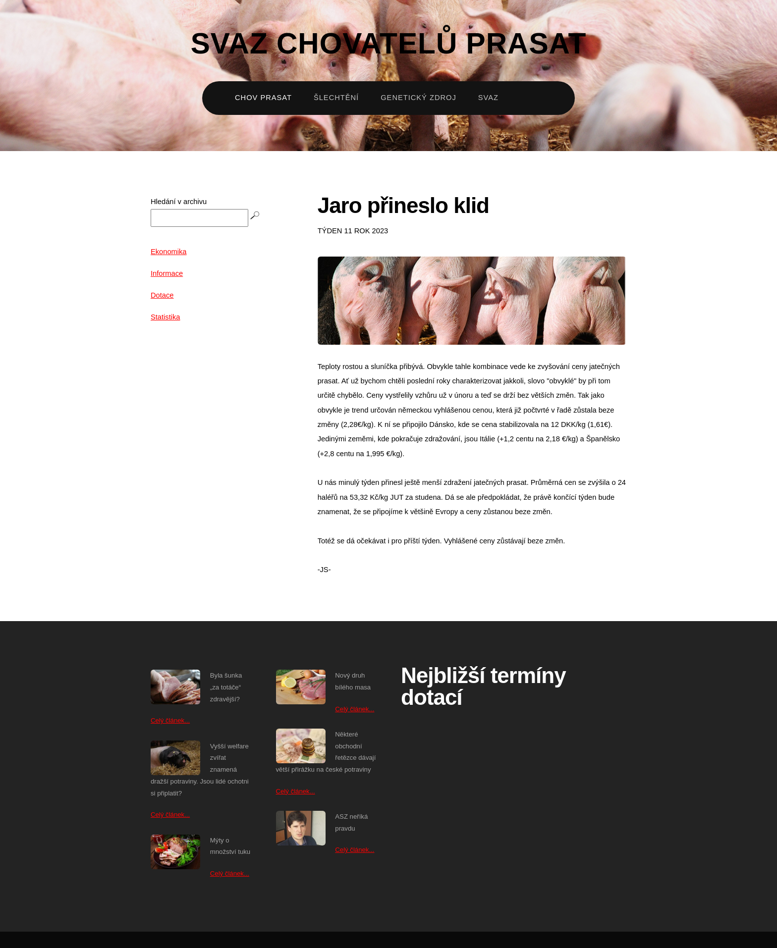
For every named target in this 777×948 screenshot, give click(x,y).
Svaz (488, 98)
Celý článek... (170, 720)
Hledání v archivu (179, 202)
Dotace (162, 295)
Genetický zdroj (418, 98)
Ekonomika (169, 252)
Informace (167, 273)
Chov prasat (263, 98)
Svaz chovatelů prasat (389, 43)
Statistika (165, 317)
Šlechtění (336, 98)
